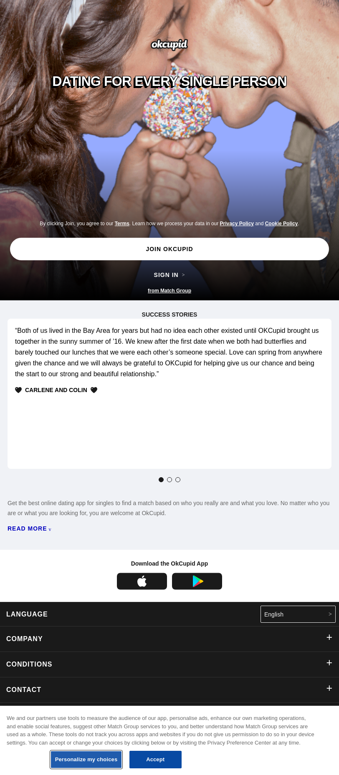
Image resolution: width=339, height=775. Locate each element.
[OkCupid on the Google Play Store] (197, 587)
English (298, 614)
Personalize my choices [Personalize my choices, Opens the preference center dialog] (86, 759)
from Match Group (169, 291)
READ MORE (30, 528)
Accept (155, 759)
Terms (122, 223)
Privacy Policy (237, 223)
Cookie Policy (281, 223)
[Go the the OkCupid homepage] (169, 49)
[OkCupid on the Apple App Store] (142, 587)
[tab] (161, 479)
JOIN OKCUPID (169, 249)
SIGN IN (169, 274)
